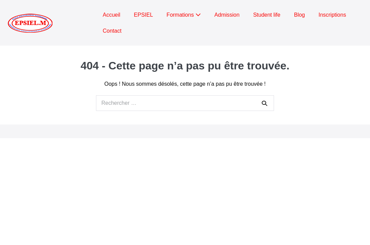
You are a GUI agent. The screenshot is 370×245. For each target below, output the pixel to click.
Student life (266, 15)
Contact (112, 31)
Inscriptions (332, 15)
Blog (299, 15)
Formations (183, 15)
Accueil (111, 15)
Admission (227, 15)
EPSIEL (143, 15)
